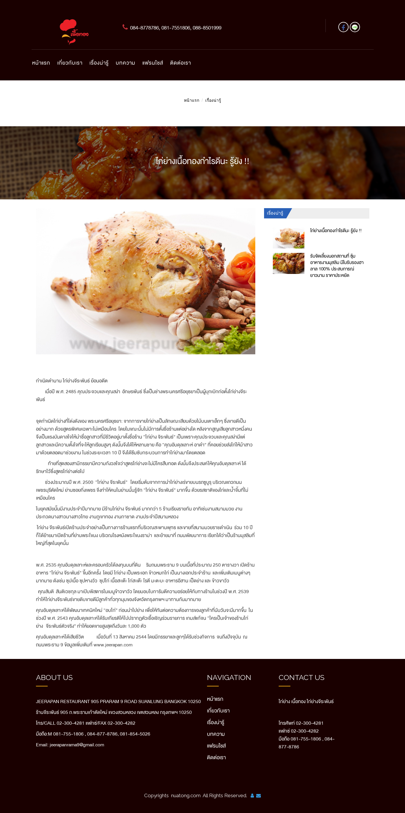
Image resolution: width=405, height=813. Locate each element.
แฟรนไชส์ (152, 62)
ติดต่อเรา (180, 62)
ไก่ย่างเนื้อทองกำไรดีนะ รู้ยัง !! (336, 230)
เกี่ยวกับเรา (69, 62)
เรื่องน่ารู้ (99, 62)
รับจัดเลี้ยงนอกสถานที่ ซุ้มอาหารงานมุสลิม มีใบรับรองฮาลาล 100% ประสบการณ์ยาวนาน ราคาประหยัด (336, 265)
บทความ (125, 62)
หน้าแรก (41, 62)
